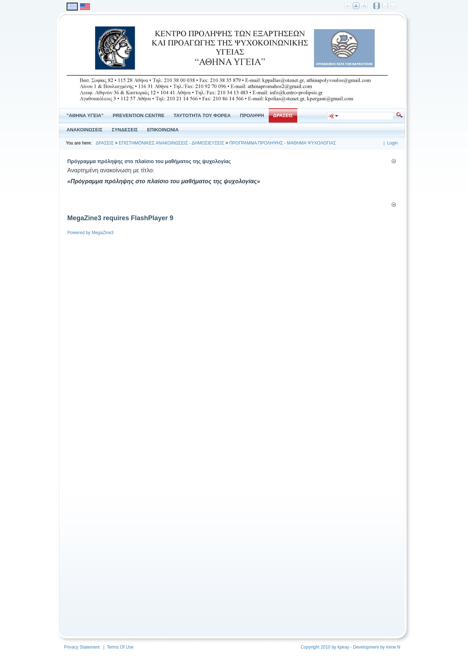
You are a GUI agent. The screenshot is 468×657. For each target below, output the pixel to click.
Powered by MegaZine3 (90, 232)
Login (392, 143)
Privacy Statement (81, 647)
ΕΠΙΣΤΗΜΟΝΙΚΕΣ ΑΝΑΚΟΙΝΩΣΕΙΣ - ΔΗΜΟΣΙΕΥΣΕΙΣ (171, 143)
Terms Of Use (120, 647)
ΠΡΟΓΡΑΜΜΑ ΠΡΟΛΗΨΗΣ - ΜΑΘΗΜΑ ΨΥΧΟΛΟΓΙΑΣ (282, 143)
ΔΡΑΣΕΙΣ (105, 143)
